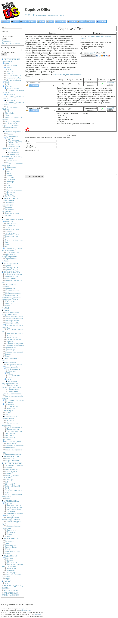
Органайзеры (10, 350)
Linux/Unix (9, 113)
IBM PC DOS (11, 65)
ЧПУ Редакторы (14, 375)
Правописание (10, 348)
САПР (8, 379)
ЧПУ (8, 373)
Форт (7, 238)
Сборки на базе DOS (14, 76)
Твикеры (9, 134)
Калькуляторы (12, 406)
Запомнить (7, 36)
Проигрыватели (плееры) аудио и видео (11, 519)
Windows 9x (11, 94)
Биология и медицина (13, 441)
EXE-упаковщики (12, 291)
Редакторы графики (14, 507)
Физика (8, 412)
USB (8, 184)
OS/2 (7, 82)
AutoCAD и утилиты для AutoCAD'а (11, 387)
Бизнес (7, 354)
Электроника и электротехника (9, 418)
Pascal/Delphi (10, 226)
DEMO (7, 549)
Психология (11, 444)
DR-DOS (9, 72)
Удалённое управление (14, 490)
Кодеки (9, 534)
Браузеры (8, 467)
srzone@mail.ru (23, 609)
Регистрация (6, 41)
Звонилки (9, 474)
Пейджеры (9, 480)
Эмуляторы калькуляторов (8, 204)
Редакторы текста (12, 321)
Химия (7, 415)
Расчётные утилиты (14, 427)
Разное (7, 305)
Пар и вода (12, 371)
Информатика (10, 363)
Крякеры (9, 560)
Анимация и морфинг (14, 513)
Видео (8, 173)
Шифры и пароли (12, 461)
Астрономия (10, 433)
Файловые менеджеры (13, 274)
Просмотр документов (15, 333)
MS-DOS (9, 67)
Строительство (13, 390)
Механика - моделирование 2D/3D (10, 382)
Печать (9, 335)
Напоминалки (10, 545)
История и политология (14, 446)
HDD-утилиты (10, 301)
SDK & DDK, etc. (12, 234)
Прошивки (9, 265)
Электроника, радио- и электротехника (11, 393)
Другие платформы (13, 80)
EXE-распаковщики (13, 293)
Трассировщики (12, 253)
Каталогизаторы (11, 276)
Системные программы (14, 132)
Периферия (10, 192)
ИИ (6, 583)
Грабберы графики (13, 509)
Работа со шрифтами (14, 344)
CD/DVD (9, 177)
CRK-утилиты (12, 562)
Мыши (9, 175)
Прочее (10, 159)
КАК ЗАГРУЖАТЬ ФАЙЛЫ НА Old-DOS (10, 594)
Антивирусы (10, 459)
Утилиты (9, 138)
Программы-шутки (12, 551)
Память (9, 188)
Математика (10, 404)
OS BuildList (10, 196)
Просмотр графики (13, 505)
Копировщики (10, 278)
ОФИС (27, 15)
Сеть (8, 186)
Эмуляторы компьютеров (8, 210)
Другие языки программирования (9, 256)
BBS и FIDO (10, 484)
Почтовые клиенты (12, 469)
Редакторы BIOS (11, 267)
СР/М (7, 115)
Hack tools (9, 558)
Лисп (7, 242)
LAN (7, 488)
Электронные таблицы (14, 319)
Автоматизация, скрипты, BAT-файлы (11, 147)
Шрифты (9, 341)
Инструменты (13, 152)
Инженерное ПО (11, 367)
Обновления (11, 167)
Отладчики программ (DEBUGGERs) (12, 249)
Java (6, 246)
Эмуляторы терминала (14, 465)
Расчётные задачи (13, 369)
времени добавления (74, 75)
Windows (8, 86)
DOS (7, 63)
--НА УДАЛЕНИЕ (11, 590)
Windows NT (11, 101)
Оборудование (13, 140)
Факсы (7, 492)
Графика (8, 503)
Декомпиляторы (11, 236)
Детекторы (10, 570)
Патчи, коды (11, 568)
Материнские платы (14, 190)
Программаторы (12, 429)
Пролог (8, 244)
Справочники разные (13, 454)
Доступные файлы (32, 75)
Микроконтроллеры (14, 431)
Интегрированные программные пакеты (49, 15)
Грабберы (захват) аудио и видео (11, 527)
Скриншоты (85, 40)
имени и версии (59, 75)
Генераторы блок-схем (14, 240)
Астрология (9, 435)
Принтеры (10, 182)
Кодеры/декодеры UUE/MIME (10, 477)
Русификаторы (12, 136)
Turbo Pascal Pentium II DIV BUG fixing (12, 156)
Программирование (14, 365)
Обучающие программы (14, 400)
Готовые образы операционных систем (10, 124)
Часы (7, 543)
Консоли (8, 207)
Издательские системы (14, 317)
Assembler (9, 221)
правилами (37, 614)
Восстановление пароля (11, 43)
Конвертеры (11, 511)
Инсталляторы (13, 144)
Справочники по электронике (10, 424)
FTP (6, 482)
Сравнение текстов (13, 339)
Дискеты (8, 303)
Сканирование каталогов (9, 286)
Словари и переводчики (14, 346)
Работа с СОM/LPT (12, 486)
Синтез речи (11, 530)
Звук (8, 171)
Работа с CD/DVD (15, 142)
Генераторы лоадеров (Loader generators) (12, 565)
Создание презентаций (14, 352)
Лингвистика (10, 448)
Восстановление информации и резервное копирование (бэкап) (11, 297)
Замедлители (11, 161)
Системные (12, 150)
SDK (10, 70)
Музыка (9, 402)
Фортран (8, 232)
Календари (9, 541)
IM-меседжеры (11, 471)
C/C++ (7, 228)
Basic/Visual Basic (12, 230)
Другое (9, 194)
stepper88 (91, 53)
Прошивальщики (11, 270)
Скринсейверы (11, 547)
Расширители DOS (13, 78)
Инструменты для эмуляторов (10, 214)
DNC (10, 377)
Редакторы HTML (12, 323)
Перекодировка (12, 337)
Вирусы (8, 579)
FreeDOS (9, 74)
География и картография (8, 438)
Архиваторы (10, 289)
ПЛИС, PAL (11, 421)
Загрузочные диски (12, 121)
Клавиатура (10, 179)
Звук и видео (10, 515)
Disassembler (11, 223)
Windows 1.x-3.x (12, 88)
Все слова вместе (10, 52)
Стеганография (11, 572)
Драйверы (9, 169)
